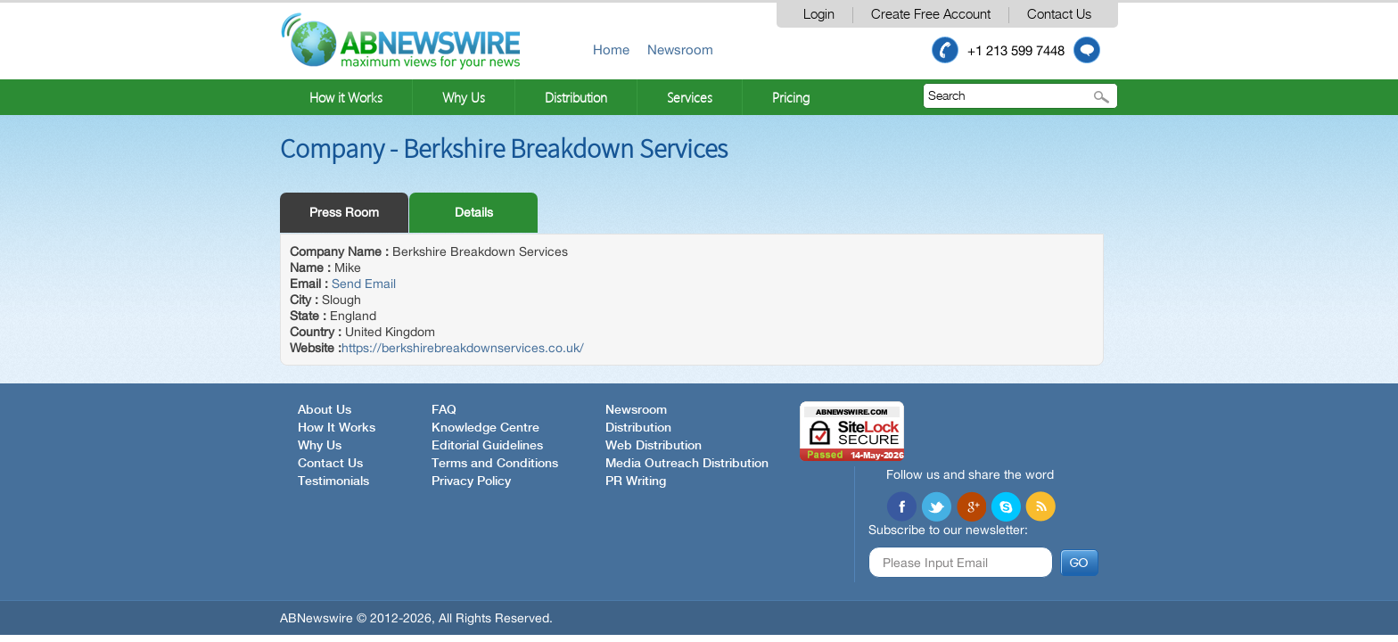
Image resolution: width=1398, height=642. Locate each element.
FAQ (444, 410)
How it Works (345, 97)
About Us (324, 410)
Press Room (344, 212)
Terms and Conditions (495, 463)
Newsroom (680, 49)
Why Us (463, 97)
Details (474, 212)
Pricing (791, 97)
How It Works (336, 428)
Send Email (364, 283)
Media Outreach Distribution (687, 463)
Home (611, 49)
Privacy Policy (471, 481)
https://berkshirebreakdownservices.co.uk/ (462, 348)
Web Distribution (653, 446)
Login (819, 14)
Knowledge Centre (485, 428)
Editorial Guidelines (487, 446)
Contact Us (1059, 14)
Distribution (576, 97)
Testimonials (333, 481)
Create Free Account (931, 14)
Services (689, 97)
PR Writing (635, 481)
